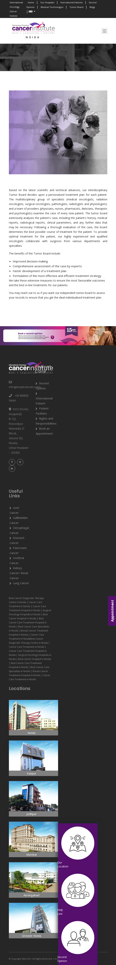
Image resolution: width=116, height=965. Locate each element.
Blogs (92, 7)
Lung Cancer (21, 583)
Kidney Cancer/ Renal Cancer (19, 573)
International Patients (71, 2)
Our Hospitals (47, 2)
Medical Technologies (52, 7)
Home (31, 2)
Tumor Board (76, 7)
